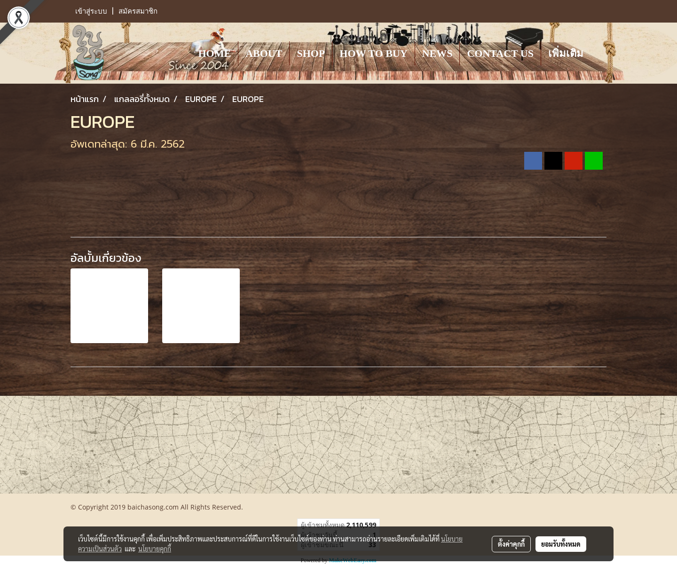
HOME (214, 53)
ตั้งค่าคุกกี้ (511, 544)
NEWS (437, 53)
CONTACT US (500, 53)
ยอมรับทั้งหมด (561, 544)
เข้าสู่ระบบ (91, 11)
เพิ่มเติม (565, 53)
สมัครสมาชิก (137, 11)
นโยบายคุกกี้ (154, 548)
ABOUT (263, 53)
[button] (599, 53)
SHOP (311, 53)
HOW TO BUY (373, 53)
